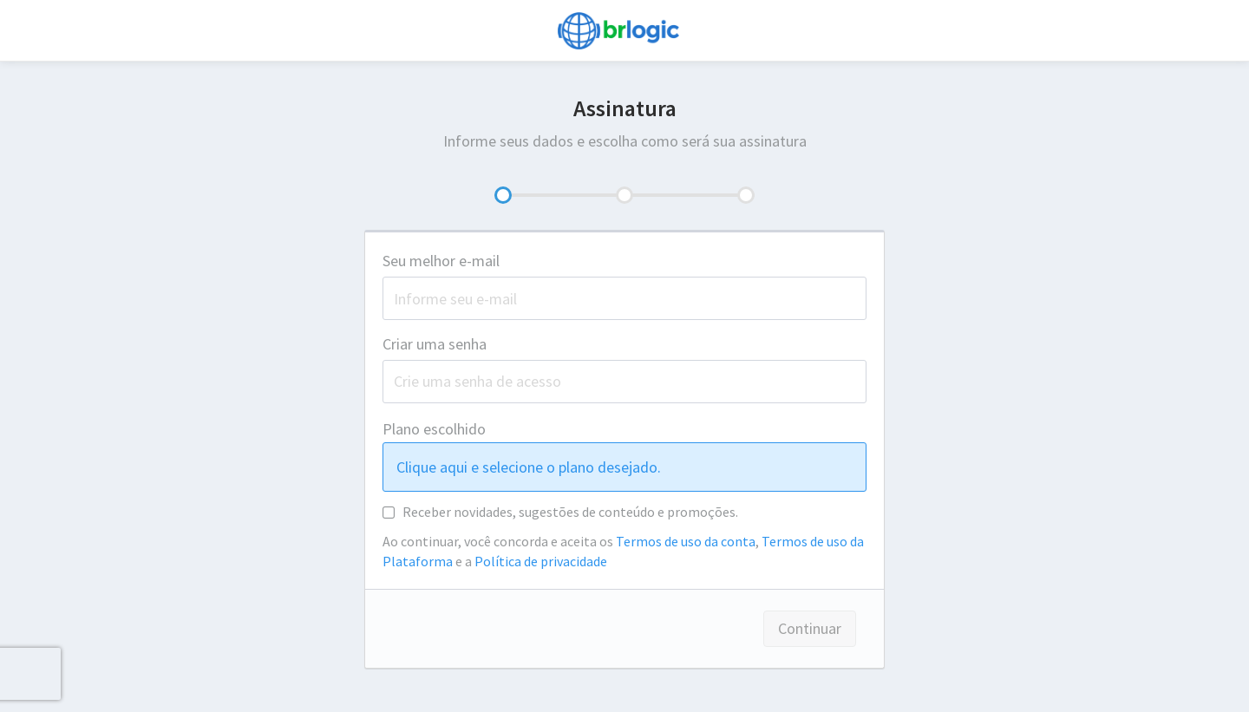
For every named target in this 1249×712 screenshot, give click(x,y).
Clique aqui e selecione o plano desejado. (528, 467)
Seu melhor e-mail (445, 261)
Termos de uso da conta (685, 541)
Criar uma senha (435, 344)
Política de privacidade (540, 561)
